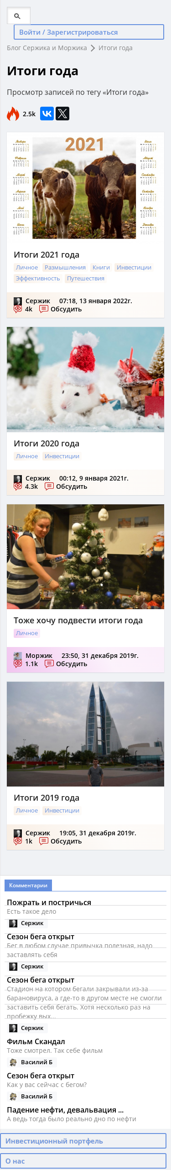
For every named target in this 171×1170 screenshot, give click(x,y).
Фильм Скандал (36, 1041)
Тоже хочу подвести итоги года (78, 620)
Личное (27, 267)
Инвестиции (134, 267)
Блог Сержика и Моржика (47, 47)
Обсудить (66, 309)
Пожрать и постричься (49, 902)
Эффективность (38, 278)
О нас (15, 1160)
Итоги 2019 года (46, 797)
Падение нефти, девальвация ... (65, 1110)
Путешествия (85, 278)
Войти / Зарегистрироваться (68, 31)
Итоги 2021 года (46, 254)
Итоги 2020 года (46, 443)
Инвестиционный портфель (54, 1140)
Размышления (65, 267)
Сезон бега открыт (40, 1076)
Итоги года (115, 47)
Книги (101, 267)
